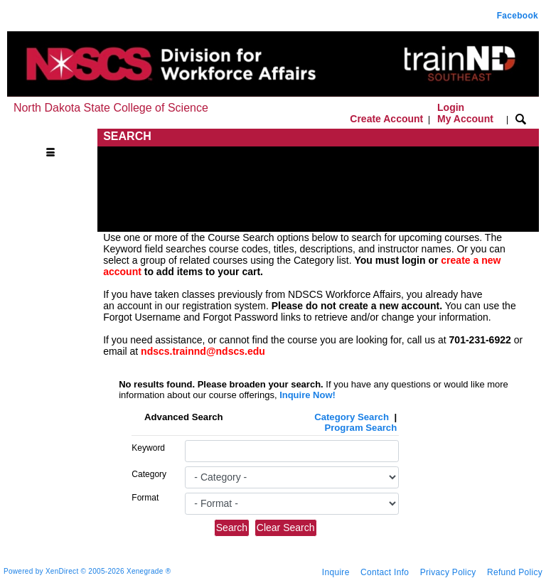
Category (149, 474)
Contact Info (384, 572)
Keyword (148, 448)
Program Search (360, 427)
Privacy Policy (448, 572)
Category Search (351, 417)
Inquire (336, 572)
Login (465, 113)
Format (145, 498)
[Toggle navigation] (54, 137)
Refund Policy (514, 572)
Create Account (386, 118)
